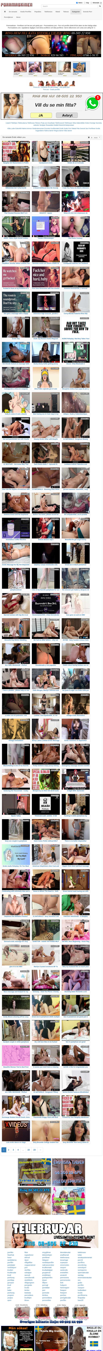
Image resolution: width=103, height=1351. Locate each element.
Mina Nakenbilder (79, 123)
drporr (44, 1280)
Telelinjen (14, 123)
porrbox (63, 1295)
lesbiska (28, 1293)
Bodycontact (69, 125)
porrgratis (28, 1285)
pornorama (64, 1278)
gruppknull (46, 1273)
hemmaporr (64, 1288)
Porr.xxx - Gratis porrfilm (51, 89)
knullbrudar (11, 1273)
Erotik (61, 128)
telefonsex (82, 1252)
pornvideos (29, 1295)
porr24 (80, 1260)
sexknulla (64, 1270)
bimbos (45, 1295)
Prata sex (44, 123)
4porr (27, 1260)
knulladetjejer (47, 1270)
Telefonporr (68, 123)
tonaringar (64, 1260)
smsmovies (64, 1265)
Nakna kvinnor (27, 128)
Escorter (47, 128)
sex (79, 1280)
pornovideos (47, 1298)
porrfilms (81, 1262)
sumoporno (82, 1270)
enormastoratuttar (85, 1278)
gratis (80, 1283)
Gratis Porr (67, 128)
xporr (9, 1300)
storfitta (27, 1270)
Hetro (80, 3)
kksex (27, 1300)
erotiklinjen (46, 1275)
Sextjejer (42, 125)
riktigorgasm (29, 1283)
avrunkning (82, 1265)
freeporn (63, 1293)
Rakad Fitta (76, 128)
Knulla (98, 128)
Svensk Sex (84, 128)
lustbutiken (82, 1290)
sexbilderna (12, 1260)
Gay (87, 3)
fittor (26, 1252)
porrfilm (10, 1252)
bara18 (80, 1300)
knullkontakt (47, 1267)
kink (61, 1283)
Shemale (96, 3)
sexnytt (27, 1275)
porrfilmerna (82, 1295)
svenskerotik (29, 1278)
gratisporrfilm (47, 1278)
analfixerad (64, 1255)
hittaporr (45, 1260)
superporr (64, 1262)
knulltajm (28, 1298)
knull (9, 1275)
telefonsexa (64, 1257)
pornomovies (65, 1280)
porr (26, 1267)
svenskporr (82, 1267)
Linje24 (8, 123)
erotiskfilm (64, 1273)
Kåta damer (68, 131)
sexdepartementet (85, 1257)
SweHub (10, 1255)
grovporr (10, 1283)
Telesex (37, 123)
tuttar (80, 1255)
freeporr (63, 1290)
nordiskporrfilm (48, 1262)
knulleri (10, 1270)
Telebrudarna (22, 123)
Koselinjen (51, 123)
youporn (10, 1295)
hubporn (63, 1285)
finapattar (81, 1298)
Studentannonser (38, 128)
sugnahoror (29, 1255)
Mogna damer (58, 131)
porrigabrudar (65, 1298)
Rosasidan (49, 125)
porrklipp (10, 1280)
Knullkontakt (55, 128)
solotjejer (28, 1273)
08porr (44, 1283)
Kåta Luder (11, 128)
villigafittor (28, 1262)
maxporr (81, 1288)
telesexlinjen (47, 1255)
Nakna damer (49, 131)
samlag (81, 1275)
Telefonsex (31, 123)
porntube (45, 1293)
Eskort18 (62, 125)
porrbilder (46, 1288)
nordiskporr (11, 1267)
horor (9, 1257)
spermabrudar (83, 1273)
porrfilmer (46, 1257)
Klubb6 (56, 125)
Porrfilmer (92, 128)
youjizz (10, 1298)
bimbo (27, 1290)
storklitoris (28, 1280)
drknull (27, 1257)
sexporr (63, 1267)
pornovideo (46, 1300)
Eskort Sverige (90, 123)
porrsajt (45, 1285)
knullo (27, 1288)
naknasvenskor (48, 1265)
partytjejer (11, 1265)
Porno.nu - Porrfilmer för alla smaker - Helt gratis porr (51, 87)
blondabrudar (65, 1252)
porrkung (10, 1278)
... (23, 1150)
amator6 (63, 1275)
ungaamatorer (30, 1265)
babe (9, 1290)
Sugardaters (39, 131)
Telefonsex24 (59, 123)
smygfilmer (46, 1252)
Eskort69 (18, 128)
